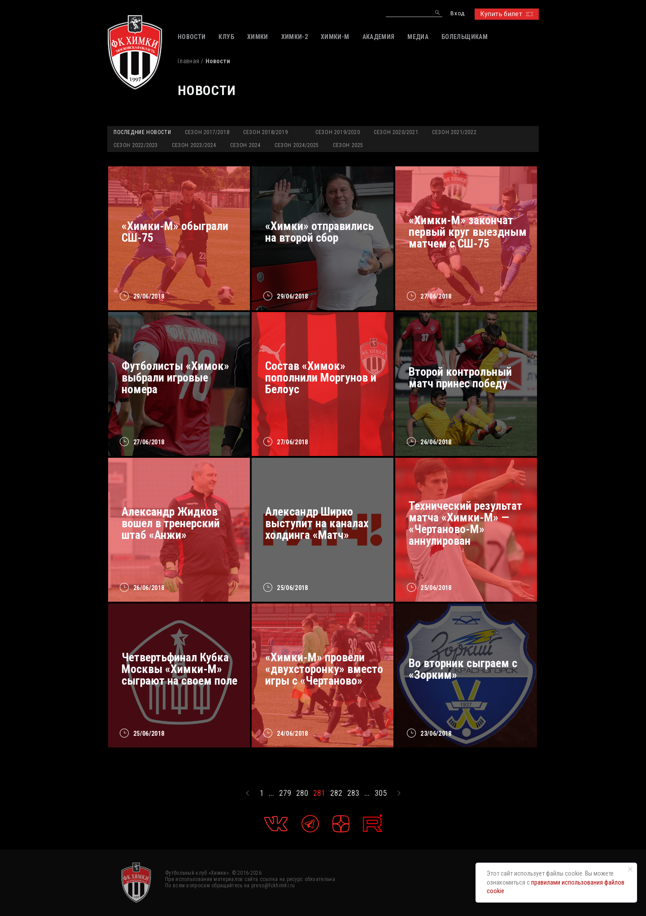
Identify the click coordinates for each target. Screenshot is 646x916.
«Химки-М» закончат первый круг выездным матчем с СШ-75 (468, 231)
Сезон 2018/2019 (265, 132)
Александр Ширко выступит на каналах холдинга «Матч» (317, 523)
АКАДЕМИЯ (378, 36)
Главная (188, 61)
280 (302, 793)
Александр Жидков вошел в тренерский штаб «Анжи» (171, 523)
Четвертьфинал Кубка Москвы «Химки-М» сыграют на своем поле (179, 669)
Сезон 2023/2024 (194, 145)
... (271, 793)
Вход (457, 14)
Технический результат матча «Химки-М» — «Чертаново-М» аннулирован (465, 523)
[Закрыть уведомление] (630, 869)
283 (353, 793)
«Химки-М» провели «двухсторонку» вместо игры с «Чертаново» (324, 669)
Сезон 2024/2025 (297, 145)
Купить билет (506, 13)
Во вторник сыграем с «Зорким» (463, 669)
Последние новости (142, 132)
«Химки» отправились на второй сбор (319, 231)
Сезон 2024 (245, 145)
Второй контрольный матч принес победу (460, 377)
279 (285, 793)
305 (381, 793)
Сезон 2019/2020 (337, 132)
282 (336, 793)
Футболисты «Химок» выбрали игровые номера (175, 377)
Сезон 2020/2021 (396, 132)
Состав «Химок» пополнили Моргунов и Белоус (320, 377)
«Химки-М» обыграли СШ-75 (175, 231)
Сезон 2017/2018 (207, 132)
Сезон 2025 (348, 145)
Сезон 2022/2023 (135, 145)
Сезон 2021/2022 (454, 132)
